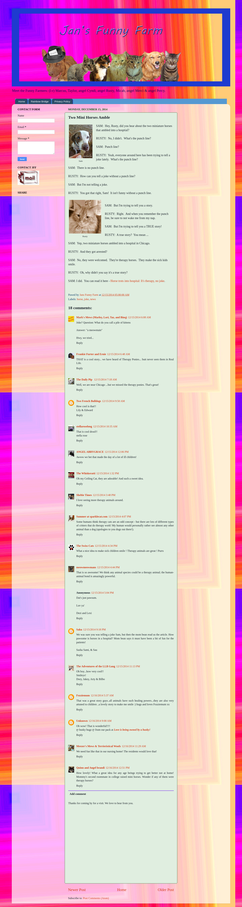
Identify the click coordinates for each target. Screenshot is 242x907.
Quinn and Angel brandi (90, 767)
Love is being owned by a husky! (132, 729)
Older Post (166, 890)
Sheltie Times (84, 495)
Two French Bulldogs (88, 401)
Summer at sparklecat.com (91, 516)
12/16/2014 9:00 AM (100, 720)
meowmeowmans (86, 567)
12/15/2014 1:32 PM (107, 473)
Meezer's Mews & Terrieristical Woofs (98, 746)
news (93, 299)
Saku (79, 629)
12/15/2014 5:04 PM (102, 592)
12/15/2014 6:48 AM (118, 354)
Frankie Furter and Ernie (91, 354)
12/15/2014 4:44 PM (108, 567)
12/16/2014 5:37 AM (102, 695)
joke (86, 299)
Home (21, 101)
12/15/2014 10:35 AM (105, 426)
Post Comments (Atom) (96, 898)
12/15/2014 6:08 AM (139, 317)
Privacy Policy (62, 101)
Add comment (78, 794)
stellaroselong (84, 426)
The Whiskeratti (85, 473)
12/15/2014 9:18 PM (94, 629)
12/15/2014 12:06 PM (117, 451)
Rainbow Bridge (40, 101)
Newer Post (77, 890)
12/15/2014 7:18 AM (105, 379)
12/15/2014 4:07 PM (119, 516)
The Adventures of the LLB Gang (95, 666)
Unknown (82, 720)
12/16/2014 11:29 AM (134, 746)
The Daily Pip (84, 379)
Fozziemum (83, 695)
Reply (79, 342)
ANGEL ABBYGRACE (90, 451)
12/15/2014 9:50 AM (113, 401)
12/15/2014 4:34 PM (106, 545)
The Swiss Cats (85, 545)
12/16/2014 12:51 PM (118, 767)
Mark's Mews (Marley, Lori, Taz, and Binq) (101, 317)
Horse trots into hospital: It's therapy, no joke (137, 281)
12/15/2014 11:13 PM (128, 666)
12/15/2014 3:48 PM (104, 495)
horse (80, 299)
